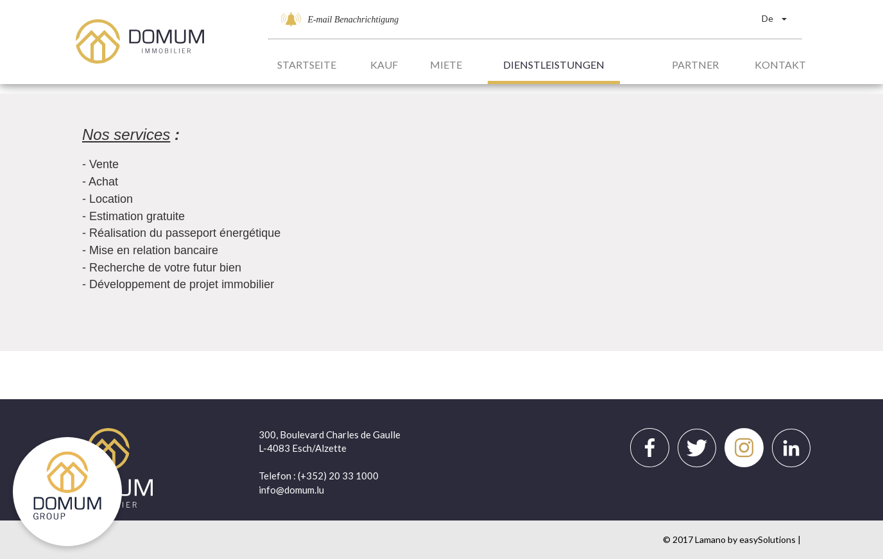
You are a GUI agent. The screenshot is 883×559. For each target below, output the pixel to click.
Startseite (306, 64)
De (774, 18)
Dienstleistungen (553, 64)
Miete (446, 64)
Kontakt (780, 64)
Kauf (384, 64)
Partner (695, 64)
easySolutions (767, 539)
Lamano (710, 539)
